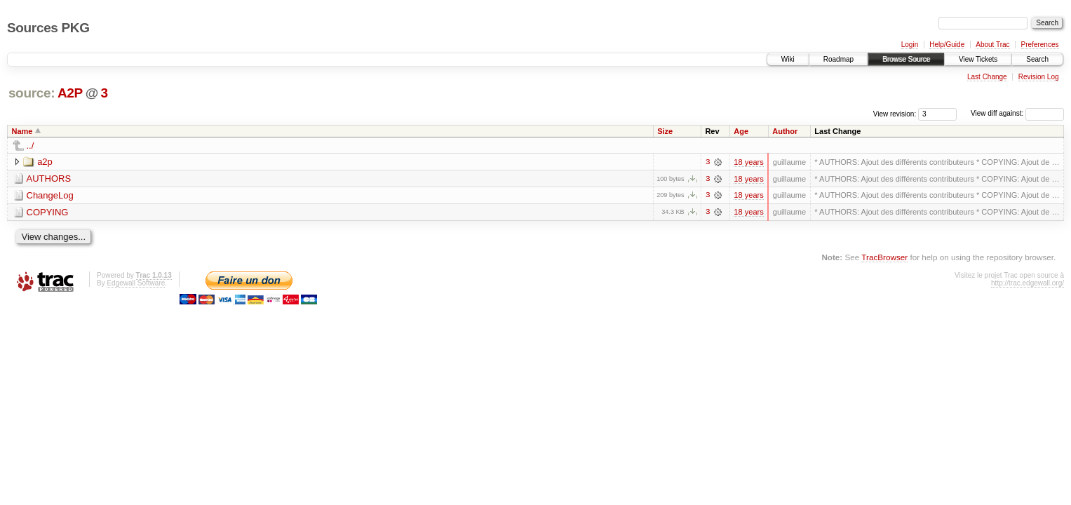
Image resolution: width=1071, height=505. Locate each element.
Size (665, 131)
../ (30, 145)
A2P (70, 93)
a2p (45, 161)
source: (31, 93)
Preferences (1040, 44)
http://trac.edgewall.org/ (1027, 284)
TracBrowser (884, 257)
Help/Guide (946, 44)
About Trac (992, 44)
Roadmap (838, 59)
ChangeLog (50, 195)
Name (22, 131)
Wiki (788, 59)
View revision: (895, 113)
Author (784, 131)
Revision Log (1038, 77)
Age (741, 131)
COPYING (48, 212)
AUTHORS (49, 178)
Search (1037, 59)
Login (909, 44)
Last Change (987, 77)
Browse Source (906, 59)
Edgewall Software (136, 284)
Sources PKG (48, 27)
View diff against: (1017, 113)
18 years (748, 162)
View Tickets (978, 59)
